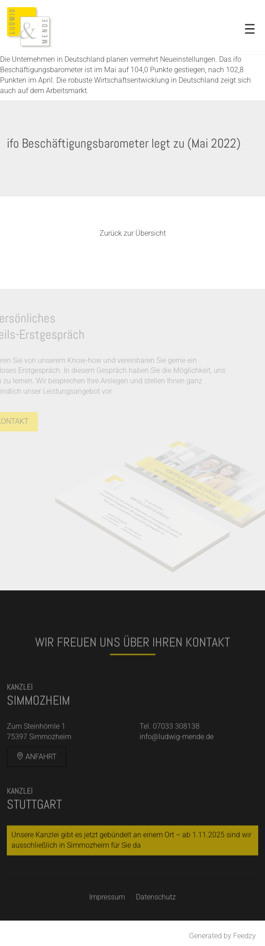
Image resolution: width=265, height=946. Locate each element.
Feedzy (244, 935)
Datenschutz (156, 905)
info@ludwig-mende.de (177, 745)
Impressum (107, 905)
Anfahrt (36, 765)
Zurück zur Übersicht (133, 233)
